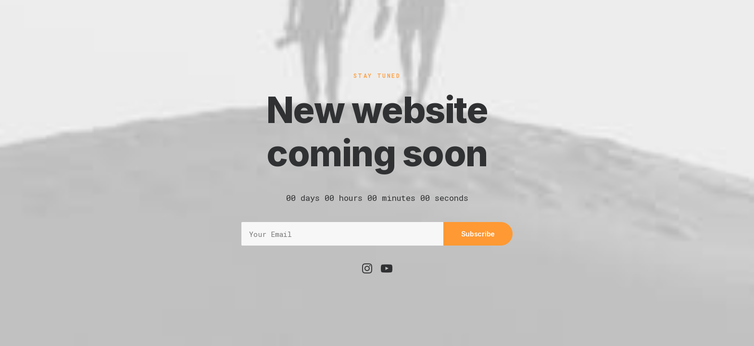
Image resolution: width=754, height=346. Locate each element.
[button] (367, 270)
